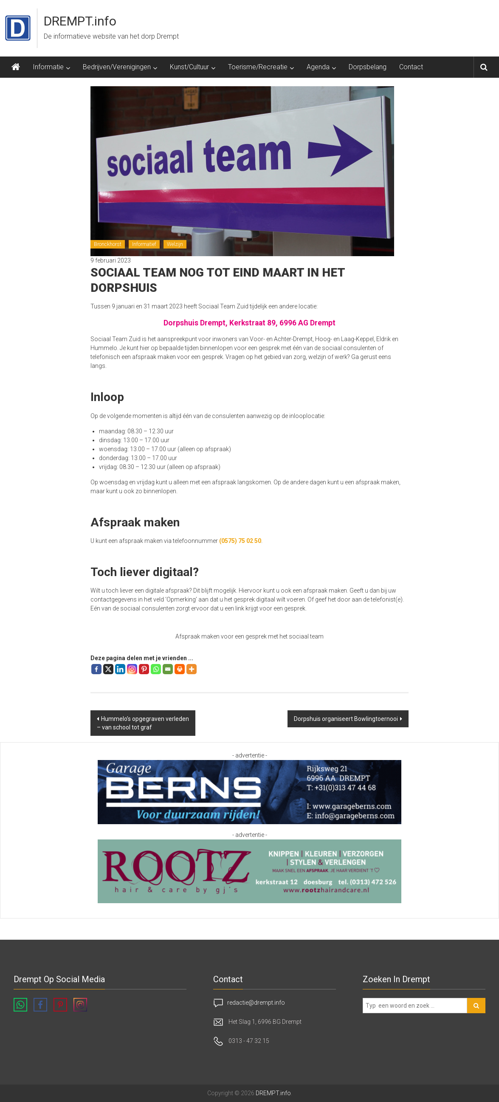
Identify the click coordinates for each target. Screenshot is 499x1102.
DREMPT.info (80, 21)
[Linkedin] (120, 669)
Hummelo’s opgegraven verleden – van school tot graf (143, 723)
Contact (411, 67)
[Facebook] (96, 669)
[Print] (180, 669)
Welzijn (175, 244)
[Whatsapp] (156, 669)
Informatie (48, 67)
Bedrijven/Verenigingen (117, 67)
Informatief (144, 244)
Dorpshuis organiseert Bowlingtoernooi (346, 718)
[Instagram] (132, 669)
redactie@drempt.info (256, 1002)
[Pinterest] (144, 669)
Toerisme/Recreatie (258, 67)
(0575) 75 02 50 (240, 540)
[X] (108, 669)
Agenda (318, 67)
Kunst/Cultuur (189, 67)
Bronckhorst (107, 244)
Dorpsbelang (367, 67)
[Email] (168, 669)
